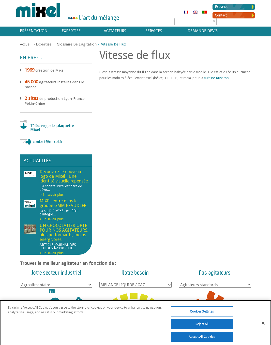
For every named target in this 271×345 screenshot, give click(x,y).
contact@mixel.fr (48, 141)
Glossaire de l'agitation (77, 44)
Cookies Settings (202, 313)
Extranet (221, 7)
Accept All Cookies (202, 339)
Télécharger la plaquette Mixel (52, 127)
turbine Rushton (216, 78)
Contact (221, 15)
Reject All (202, 326)
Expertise (71, 31)
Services (154, 31)
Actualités (37, 161)
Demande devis (203, 31)
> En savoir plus (51, 194)
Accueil (25, 44)
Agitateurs (115, 31)
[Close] (263, 325)
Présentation (33, 31)
